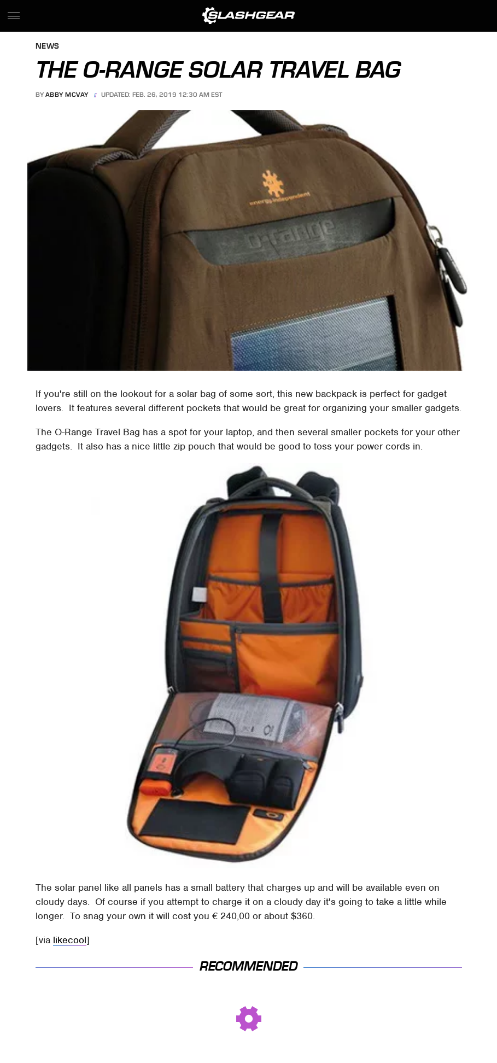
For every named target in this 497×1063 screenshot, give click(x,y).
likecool (69, 940)
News (48, 46)
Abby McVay (67, 94)
